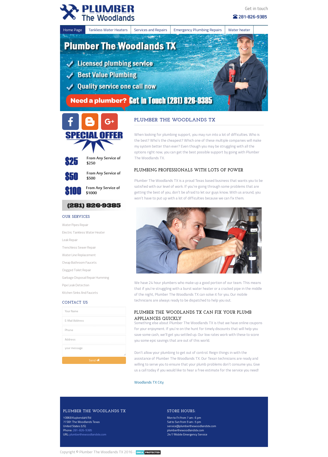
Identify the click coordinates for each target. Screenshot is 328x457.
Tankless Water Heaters (108, 30)
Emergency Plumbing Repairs (198, 30)
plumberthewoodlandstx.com (87, 434)
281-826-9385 (250, 16)
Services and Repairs (150, 30)
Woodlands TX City (149, 382)
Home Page (72, 30)
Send (94, 360)
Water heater (239, 30)
